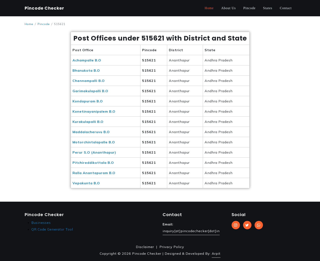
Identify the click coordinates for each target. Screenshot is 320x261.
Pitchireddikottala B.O (93, 162)
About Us (228, 8)
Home (209, 8)
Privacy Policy (171, 247)
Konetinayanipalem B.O (94, 111)
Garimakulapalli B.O (90, 91)
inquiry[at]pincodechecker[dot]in (191, 231)
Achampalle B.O (87, 60)
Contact (286, 8)
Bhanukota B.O (86, 70)
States (267, 8)
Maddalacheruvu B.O (91, 132)
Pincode (249, 8)
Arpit (216, 253)
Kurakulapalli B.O (88, 122)
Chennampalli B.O (89, 81)
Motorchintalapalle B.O (94, 142)
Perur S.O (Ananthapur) (94, 152)
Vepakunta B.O (86, 183)
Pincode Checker (44, 8)
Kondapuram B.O (88, 101)
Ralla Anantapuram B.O (94, 173)
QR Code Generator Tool (52, 229)
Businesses (41, 222)
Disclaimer (145, 247)
